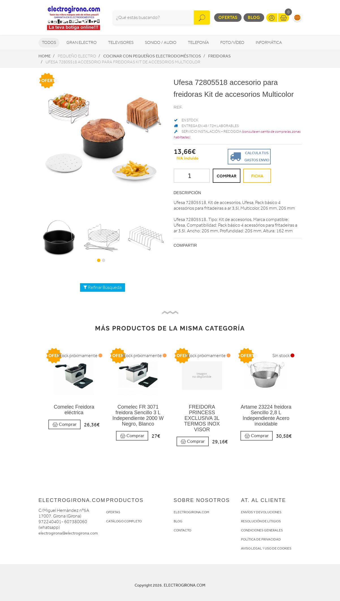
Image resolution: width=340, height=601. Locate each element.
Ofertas (227, 17)
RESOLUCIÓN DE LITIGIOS (261, 521)
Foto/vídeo (232, 42)
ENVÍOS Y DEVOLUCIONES (261, 512)
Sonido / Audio (161, 42)
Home (44, 56)
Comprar (64, 425)
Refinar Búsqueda (102, 287)
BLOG (178, 521)
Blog (254, 17)
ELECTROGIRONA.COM (191, 512)
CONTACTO (182, 530)
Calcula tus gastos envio (248, 156)
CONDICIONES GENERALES (262, 530)
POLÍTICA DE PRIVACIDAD (261, 539)
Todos (49, 42)
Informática (269, 42)
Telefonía (198, 42)
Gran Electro (81, 42)
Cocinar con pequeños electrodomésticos (152, 56)
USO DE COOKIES (278, 548)
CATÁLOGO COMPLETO (124, 521)
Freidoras (219, 56)
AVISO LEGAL (251, 548)
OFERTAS (113, 512)
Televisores (121, 42)
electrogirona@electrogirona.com (68, 533)
